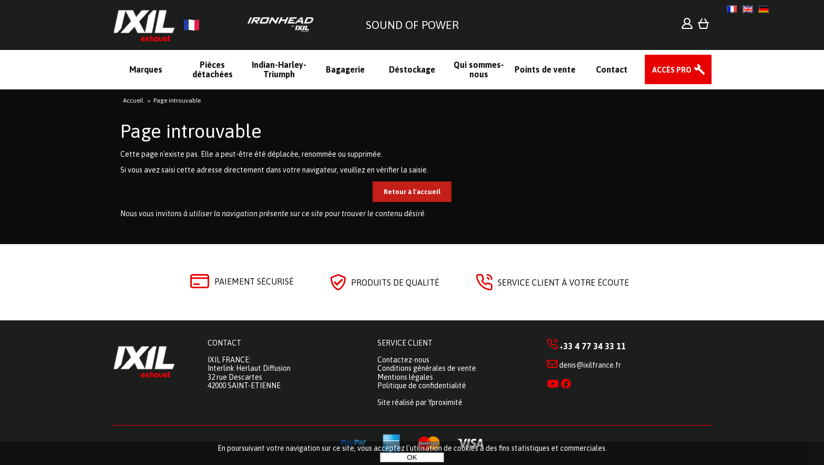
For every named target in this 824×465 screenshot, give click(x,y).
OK (412, 457)
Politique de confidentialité (421, 385)
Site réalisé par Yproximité (419, 402)
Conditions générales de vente (426, 368)
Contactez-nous (403, 360)
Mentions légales (405, 377)
